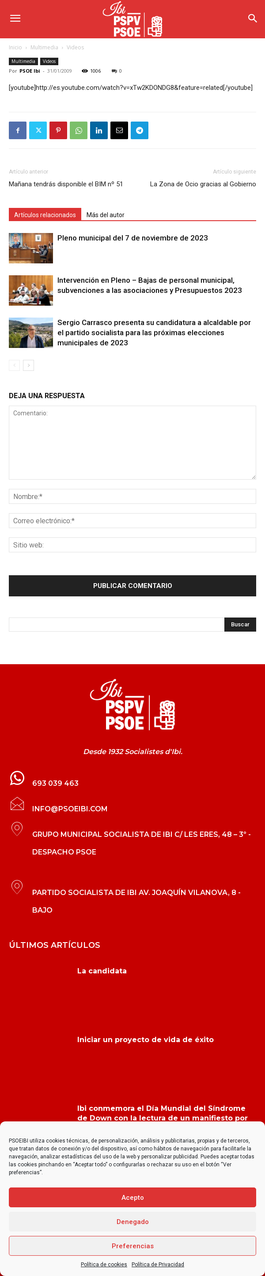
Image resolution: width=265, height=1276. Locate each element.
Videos (75, 47)
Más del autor (106, 214)
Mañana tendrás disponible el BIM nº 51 (66, 184)
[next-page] (28, 365)
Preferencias (133, 1246)
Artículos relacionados (45, 214)
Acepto (132, 1198)
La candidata (102, 971)
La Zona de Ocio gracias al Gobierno (203, 184)
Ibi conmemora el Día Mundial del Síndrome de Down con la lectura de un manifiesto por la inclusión (162, 1118)
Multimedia (44, 47)
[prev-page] (14, 365)
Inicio (15, 47)
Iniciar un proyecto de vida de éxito (145, 1040)
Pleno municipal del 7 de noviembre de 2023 (132, 237)
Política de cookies (104, 1264)
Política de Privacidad (158, 1264)
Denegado (133, 1222)
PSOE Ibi (29, 70)
